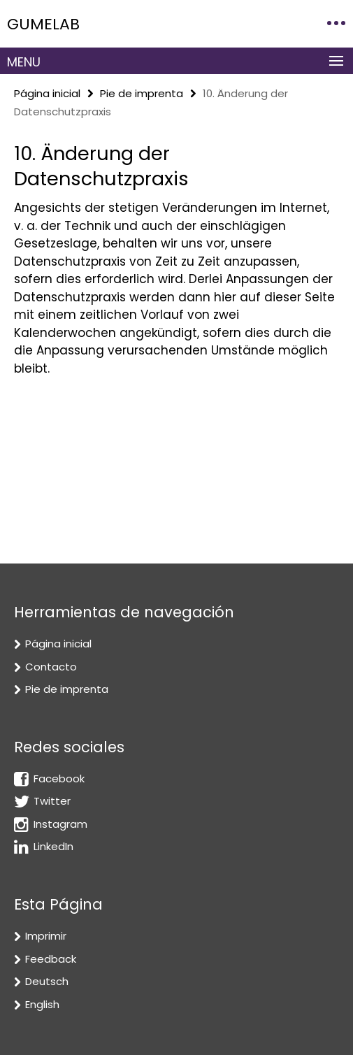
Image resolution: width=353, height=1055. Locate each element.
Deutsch (47, 981)
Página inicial (47, 93)
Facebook (59, 778)
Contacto (51, 666)
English (42, 1004)
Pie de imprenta (141, 93)
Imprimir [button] (45, 935)
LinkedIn (53, 846)
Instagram (60, 824)
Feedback (50, 959)
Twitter (52, 801)
